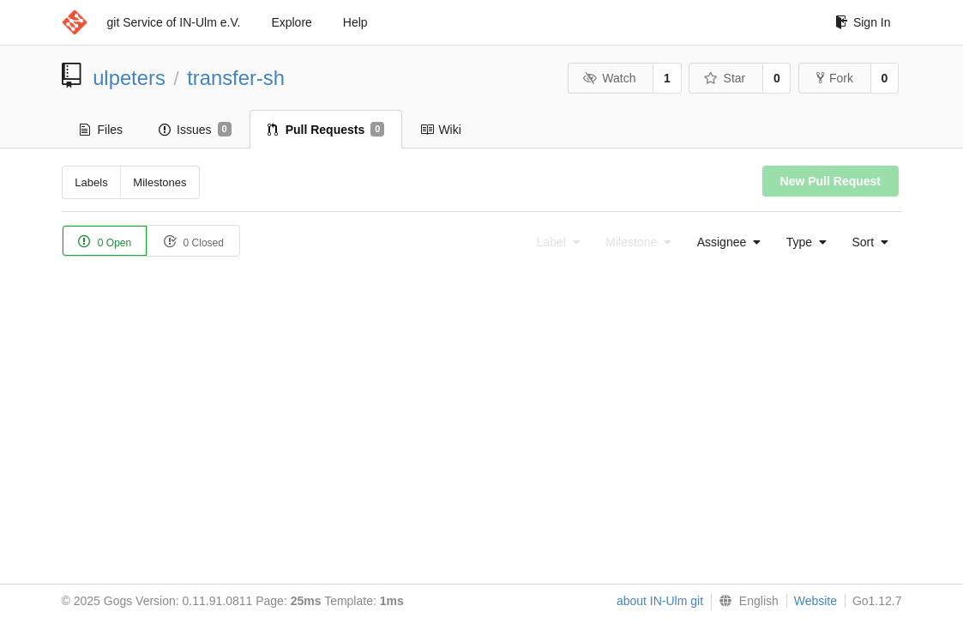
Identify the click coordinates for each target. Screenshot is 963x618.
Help (355, 22)
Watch (609, 78)
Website (815, 601)
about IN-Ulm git (660, 601)
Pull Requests (326, 129)
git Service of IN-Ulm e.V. (174, 22)
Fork (834, 78)
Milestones (159, 182)
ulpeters (129, 77)
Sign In (863, 22)
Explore (291, 22)
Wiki (440, 129)
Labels (91, 182)
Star (724, 78)
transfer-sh (236, 77)
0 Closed (193, 241)
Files (101, 129)
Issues (195, 129)
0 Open (105, 241)
